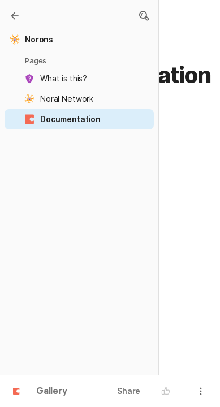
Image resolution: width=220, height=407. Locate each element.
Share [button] (128, 391)
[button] (144, 16)
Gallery (51, 391)
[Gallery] (15, 16)
